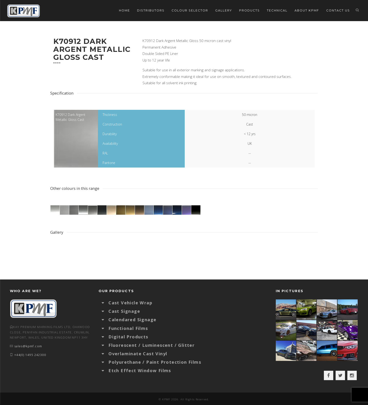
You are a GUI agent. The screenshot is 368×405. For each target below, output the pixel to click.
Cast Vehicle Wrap (130, 303)
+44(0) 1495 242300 (30, 355)
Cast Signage (124, 311)
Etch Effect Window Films (139, 370)
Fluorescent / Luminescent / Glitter (151, 345)
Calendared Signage (132, 319)
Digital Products (128, 337)
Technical (277, 10)
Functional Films (128, 328)
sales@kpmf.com (28, 346)
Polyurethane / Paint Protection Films (154, 362)
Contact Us (338, 10)
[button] (105, 303)
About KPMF (307, 10)
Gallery (223, 10)
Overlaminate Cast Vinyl (137, 353)
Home (124, 10)
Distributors (151, 10)
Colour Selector (190, 10)
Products (249, 10)
